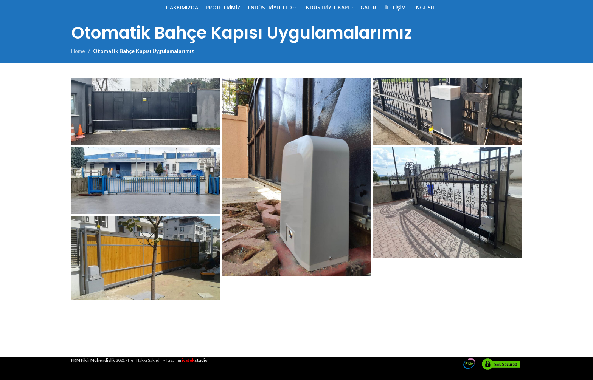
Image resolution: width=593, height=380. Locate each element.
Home (78, 51)
